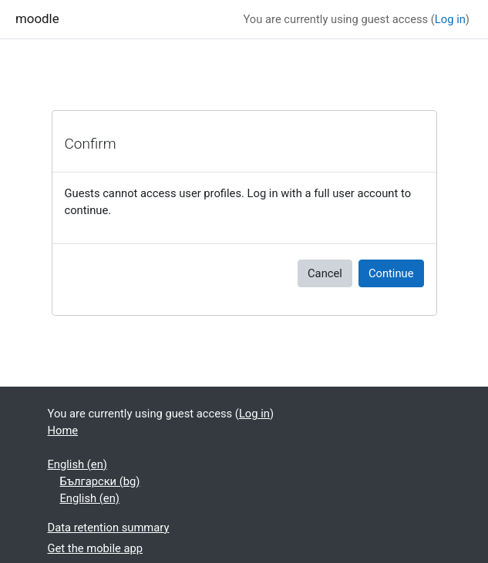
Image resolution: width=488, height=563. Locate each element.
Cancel (325, 273)
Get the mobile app (95, 548)
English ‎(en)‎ (77, 464)
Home (63, 430)
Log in (450, 19)
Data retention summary (109, 528)
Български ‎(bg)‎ (100, 481)
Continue (391, 273)
